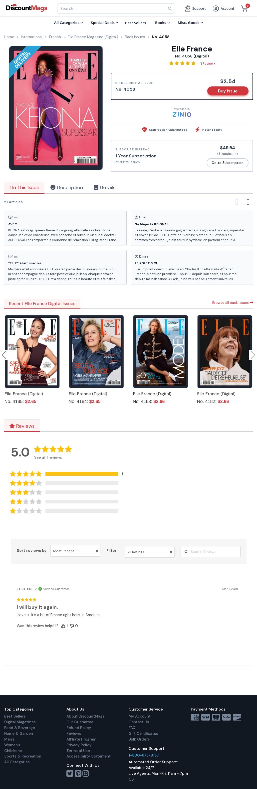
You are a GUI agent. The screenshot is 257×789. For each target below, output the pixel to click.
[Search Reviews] (211, 551)
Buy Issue (228, 91)
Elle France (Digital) (23, 393)
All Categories (17, 762)
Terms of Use (78, 750)
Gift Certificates (143, 733)
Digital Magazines (20, 722)
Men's (9, 739)
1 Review (207, 63)
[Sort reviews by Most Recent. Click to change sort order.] (75, 550)
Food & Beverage (19, 727)
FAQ (132, 727)
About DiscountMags (85, 716)
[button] (70, 474)
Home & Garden (18, 733)
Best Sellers (15, 716)
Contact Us (139, 722)
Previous (4, 355)
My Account (140, 716)
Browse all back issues (232, 302)
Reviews (22, 426)
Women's (12, 745)
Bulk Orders (139, 739)
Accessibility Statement (88, 756)
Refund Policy (78, 727)
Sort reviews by (31, 550)
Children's (13, 750)
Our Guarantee (79, 722)
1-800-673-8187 (144, 755)
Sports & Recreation (22, 756)
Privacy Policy (79, 745)
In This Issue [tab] (24, 187)
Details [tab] (104, 187)
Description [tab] (66, 187)
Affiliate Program (81, 739)
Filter (111, 550)
